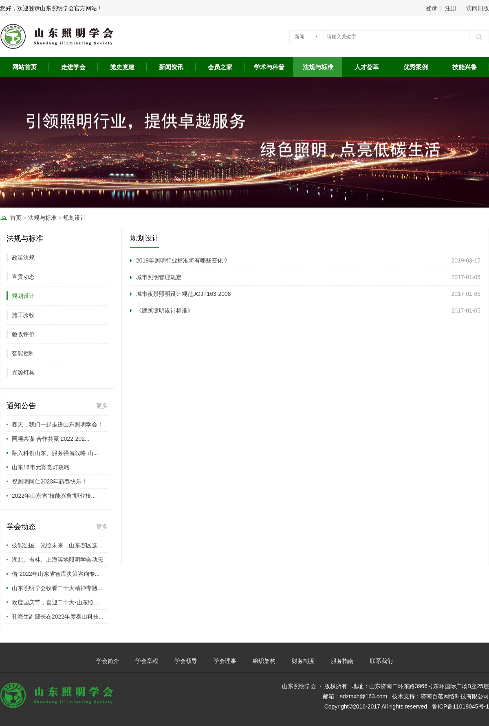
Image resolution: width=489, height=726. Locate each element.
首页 (16, 217)
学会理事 (225, 661)
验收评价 (23, 334)
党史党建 (122, 67)
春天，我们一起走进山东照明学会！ (57, 424)
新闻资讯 (171, 67)
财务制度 (303, 661)
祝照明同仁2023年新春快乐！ (49, 481)
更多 (102, 405)
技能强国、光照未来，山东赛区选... (57, 545)
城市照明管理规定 (159, 277)
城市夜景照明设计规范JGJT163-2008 (183, 294)
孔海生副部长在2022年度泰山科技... (58, 616)
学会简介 (107, 661)
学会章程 (146, 661)
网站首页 (24, 67)
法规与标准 (318, 67)
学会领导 (185, 661)
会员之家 (220, 67)
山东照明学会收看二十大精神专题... (57, 588)
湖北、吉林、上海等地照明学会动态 (57, 559)
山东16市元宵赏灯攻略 (41, 467)
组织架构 (264, 661)
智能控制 (23, 353)
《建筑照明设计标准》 (164, 310)
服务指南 (342, 661)
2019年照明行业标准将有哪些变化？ (182, 260)
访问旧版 (477, 8)
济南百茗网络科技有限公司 (455, 696)
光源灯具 (23, 372)
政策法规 (23, 257)
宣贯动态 (23, 276)
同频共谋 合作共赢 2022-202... (51, 438)
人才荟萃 (367, 67)
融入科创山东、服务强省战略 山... (55, 453)
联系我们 (381, 661)
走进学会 (73, 67)
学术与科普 (269, 67)
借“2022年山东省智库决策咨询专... (55, 574)
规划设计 (74, 217)
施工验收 (23, 315)
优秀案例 (415, 67)
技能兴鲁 (464, 67)
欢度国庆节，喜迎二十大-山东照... (55, 602)
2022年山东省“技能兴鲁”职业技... (54, 495)
